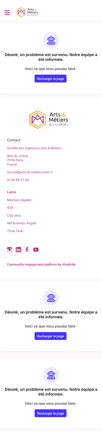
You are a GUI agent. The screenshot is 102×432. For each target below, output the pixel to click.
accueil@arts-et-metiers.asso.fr (30, 172)
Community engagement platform (32, 264)
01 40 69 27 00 (18, 180)
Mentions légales (19, 200)
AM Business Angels (22, 223)
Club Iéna (14, 215)
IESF (10, 207)
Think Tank (15, 231)
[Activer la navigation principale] (7, 12)
